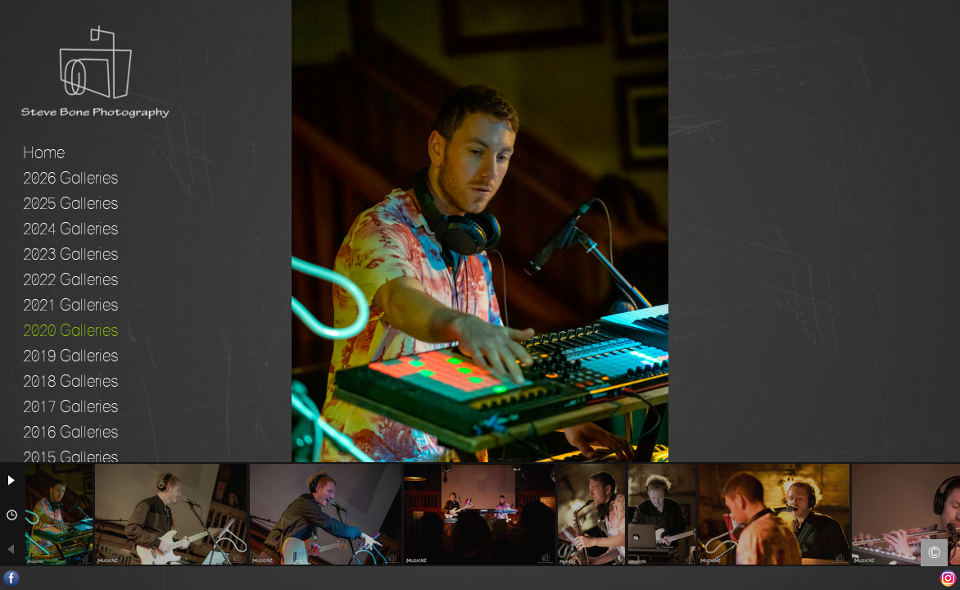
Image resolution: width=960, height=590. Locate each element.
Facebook (11, 578)
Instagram (948, 578)
